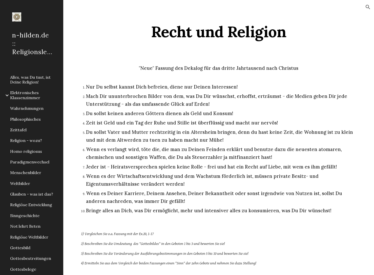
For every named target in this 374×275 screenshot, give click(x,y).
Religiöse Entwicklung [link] (31, 204)
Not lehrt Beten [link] (25, 226)
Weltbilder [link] (20, 183)
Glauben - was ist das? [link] (31, 194)
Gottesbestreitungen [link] (30, 258)
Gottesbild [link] (20, 247)
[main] (218, 31)
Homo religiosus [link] (26, 151)
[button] (368, 7)
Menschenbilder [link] (25, 172)
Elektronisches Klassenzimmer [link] (25, 95)
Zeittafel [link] (18, 129)
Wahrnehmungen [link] (27, 108)
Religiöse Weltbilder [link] (29, 237)
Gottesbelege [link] (23, 269)
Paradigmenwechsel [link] (29, 161)
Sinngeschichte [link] (24, 215)
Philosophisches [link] (25, 119)
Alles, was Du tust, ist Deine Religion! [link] (30, 79)
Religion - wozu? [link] (26, 140)
